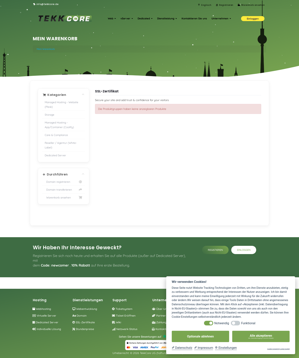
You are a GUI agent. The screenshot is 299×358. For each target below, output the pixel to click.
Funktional (248, 323)
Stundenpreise (83, 329)
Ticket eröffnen (123, 315)
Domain (79, 315)
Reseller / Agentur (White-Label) (61, 145)
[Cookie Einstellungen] (226, 348)
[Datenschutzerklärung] (182, 348)
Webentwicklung (84, 309)
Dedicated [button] (145, 18)
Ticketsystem (122, 309)
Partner (159, 315)
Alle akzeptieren (260, 336)
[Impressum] (203, 348)
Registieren (215, 249)
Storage (49, 114)
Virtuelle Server (44, 315)
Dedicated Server (55, 155)
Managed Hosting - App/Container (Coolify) (59, 125)
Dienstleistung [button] (167, 18)
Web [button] (112, 18)
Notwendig (221, 323)
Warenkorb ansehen (64, 197)
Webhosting (41, 309)
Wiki (116, 322)
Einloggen (243, 249)
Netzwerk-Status (124, 329)
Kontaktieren (162, 329)
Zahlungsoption (164, 322)
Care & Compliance (56, 135)
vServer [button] (127, 18)
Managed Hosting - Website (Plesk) (61, 104)
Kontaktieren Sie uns (194, 18)
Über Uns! (160, 309)
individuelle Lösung (46, 329)
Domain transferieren (64, 189)
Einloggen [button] (253, 18)
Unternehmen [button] (221, 18)
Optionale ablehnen (200, 336)
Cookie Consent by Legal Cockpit (278, 349)
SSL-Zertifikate (83, 322)
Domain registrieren (64, 181)
